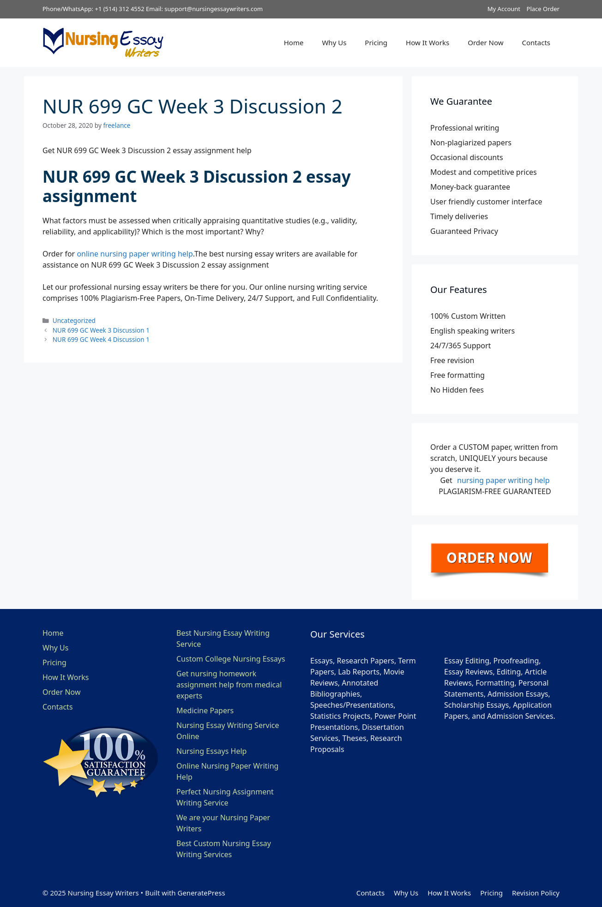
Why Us (334, 42)
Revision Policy (536, 892)
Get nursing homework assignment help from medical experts (229, 684)
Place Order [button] (543, 9)
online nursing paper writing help (135, 254)
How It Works (427, 42)
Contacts (536, 42)
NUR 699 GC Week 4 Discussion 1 (101, 339)
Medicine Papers (205, 710)
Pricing (376, 42)
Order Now (485, 42)
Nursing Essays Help (211, 751)
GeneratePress (201, 892)
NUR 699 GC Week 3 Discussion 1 (101, 330)
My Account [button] (504, 9)
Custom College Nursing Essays (230, 659)
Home (294, 42)
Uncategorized (74, 320)
